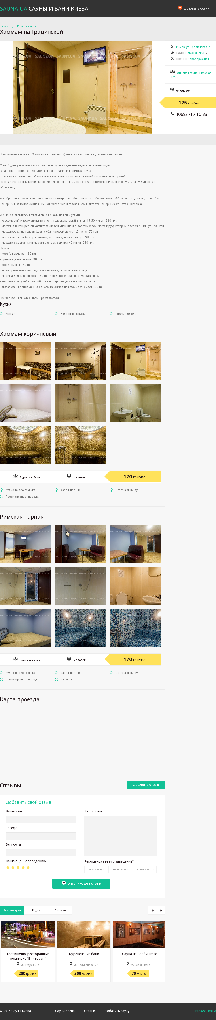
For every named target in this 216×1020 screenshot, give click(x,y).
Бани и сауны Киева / (13, 26)
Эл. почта (13, 844)
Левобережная (198, 59)
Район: (181, 53)
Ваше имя (14, 811)
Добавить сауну (193, 8)
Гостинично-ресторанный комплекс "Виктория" (28, 956)
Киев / (32, 26)
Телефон (12, 827)
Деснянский (197, 53)
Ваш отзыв (93, 811)
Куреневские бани (84, 953)
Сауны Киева (65, 1011)
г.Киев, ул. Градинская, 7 (193, 47)
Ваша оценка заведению (26, 861)
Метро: (181, 59)
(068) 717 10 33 (192, 114)
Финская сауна (187, 73)
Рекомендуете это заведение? (109, 861)
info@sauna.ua (205, 1011)
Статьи (89, 1011)
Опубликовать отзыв (81, 883)
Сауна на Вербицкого (139, 953)
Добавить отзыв (146, 785)
